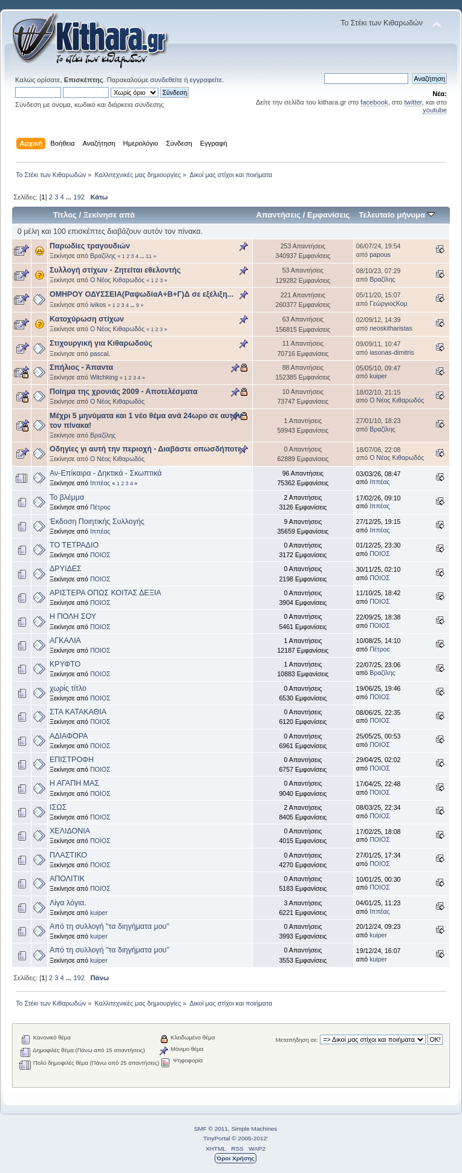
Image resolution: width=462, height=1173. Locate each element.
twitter (412, 102)
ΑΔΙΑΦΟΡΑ (69, 736)
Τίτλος (65, 214)
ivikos (98, 304)
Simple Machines (254, 1128)
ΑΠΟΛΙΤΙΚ (67, 878)
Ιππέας (100, 482)
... (69, 197)
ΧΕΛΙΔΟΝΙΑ (70, 831)
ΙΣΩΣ (58, 807)
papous (380, 254)
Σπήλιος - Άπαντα (81, 367)
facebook (374, 102)
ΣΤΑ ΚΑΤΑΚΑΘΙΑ (78, 712)
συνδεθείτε (166, 79)
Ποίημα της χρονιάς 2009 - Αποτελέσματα (124, 391)
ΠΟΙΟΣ (100, 554)
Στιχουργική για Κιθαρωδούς (101, 343)
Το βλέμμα (67, 497)
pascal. (100, 353)
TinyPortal (216, 1138)
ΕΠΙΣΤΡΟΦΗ (72, 759)
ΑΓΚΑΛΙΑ (65, 640)
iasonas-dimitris (391, 352)
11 (149, 256)
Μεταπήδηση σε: (297, 1039)
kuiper (378, 376)
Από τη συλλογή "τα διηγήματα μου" (109, 926)
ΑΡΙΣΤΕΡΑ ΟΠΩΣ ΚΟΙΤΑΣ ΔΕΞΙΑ (105, 593)
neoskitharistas (390, 328)
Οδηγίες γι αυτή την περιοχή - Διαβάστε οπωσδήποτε (145, 449)
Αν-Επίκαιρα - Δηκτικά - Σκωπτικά (105, 473)
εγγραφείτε (206, 79)
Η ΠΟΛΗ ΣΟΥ (73, 616)
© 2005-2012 (249, 1138)
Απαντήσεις (278, 214)
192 (79, 197)
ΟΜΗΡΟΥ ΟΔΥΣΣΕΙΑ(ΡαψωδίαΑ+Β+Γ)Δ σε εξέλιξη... (141, 294)
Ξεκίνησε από (109, 214)
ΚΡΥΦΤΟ (65, 664)
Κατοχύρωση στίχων (87, 319)
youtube (435, 110)
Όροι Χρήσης (235, 1158)
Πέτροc (100, 507)
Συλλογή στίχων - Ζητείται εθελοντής (115, 270)
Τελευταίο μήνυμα (396, 214)
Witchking (104, 377)
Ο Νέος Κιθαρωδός (117, 279)
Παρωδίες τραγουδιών (90, 246)
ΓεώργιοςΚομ (388, 303)
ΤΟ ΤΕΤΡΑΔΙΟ (74, 545)
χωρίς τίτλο (68, 688)
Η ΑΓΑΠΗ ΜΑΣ (74, 783)
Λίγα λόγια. (68, 903)
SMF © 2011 (211, 1128)
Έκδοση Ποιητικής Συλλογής (97, 521)
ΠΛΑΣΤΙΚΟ (68, 855)
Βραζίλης (103, 255)
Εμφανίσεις (328, 214)
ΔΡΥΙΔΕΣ (66, 568)
